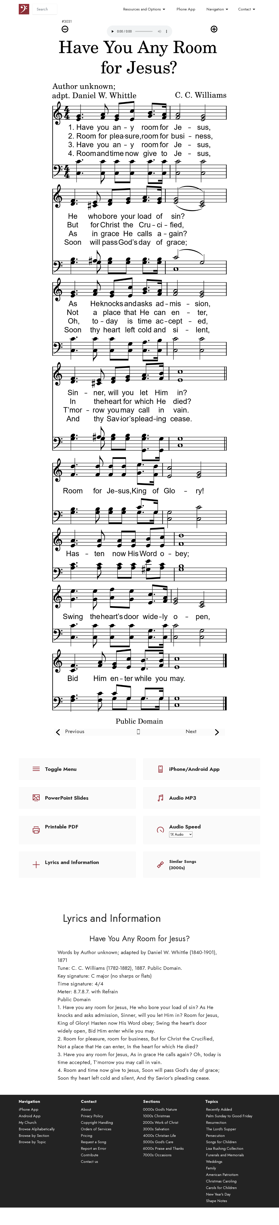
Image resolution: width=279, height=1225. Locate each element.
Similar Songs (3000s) (182, 864)
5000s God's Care (158, 1161)
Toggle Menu (61, 769)
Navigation (215, 9)
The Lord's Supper (221, 1148)
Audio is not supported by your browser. (139, 31)
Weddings (214, 1181)
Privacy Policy (92, 1135)
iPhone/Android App (194, 769)
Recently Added (219, 1129)
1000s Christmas (156, 1135)
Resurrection (216, 1142)
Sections (151, 1121)
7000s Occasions (157, 1174)
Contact (244, 9)
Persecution (215, 1155)
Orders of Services (96, 1148)
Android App (30, 1135)
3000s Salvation (156, 1148)
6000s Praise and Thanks (163, 1168)
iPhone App (28, 1129)
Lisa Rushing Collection (224, 1168)
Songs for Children (221, 1161)
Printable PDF (61, 826)
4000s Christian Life (159, 1155)
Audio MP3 (182, 798)
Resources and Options (142, 9)
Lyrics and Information (72, 862)
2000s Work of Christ (160, 1142)
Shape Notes (216, 1220)
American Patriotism (222, 1194)
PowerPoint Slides (66, 798)
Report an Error (93, 1168)
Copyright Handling (97, 1142)
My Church (27, 1142)
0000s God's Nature (160, 1129)
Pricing (86, 1155)
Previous (74, 731)
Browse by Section (34, 1155)
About (86, 1129)
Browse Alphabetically (37, 1148)
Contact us (89, 1181)
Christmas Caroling (221, 1200)
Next (191, 731)
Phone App (186, 9)
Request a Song (93, 1161)
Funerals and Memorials (225, 1174)
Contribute (89, 1174)
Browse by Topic (32, 1161)
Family (211, 1187)
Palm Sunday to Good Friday (229, 1135)
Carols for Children (221, 1207)
